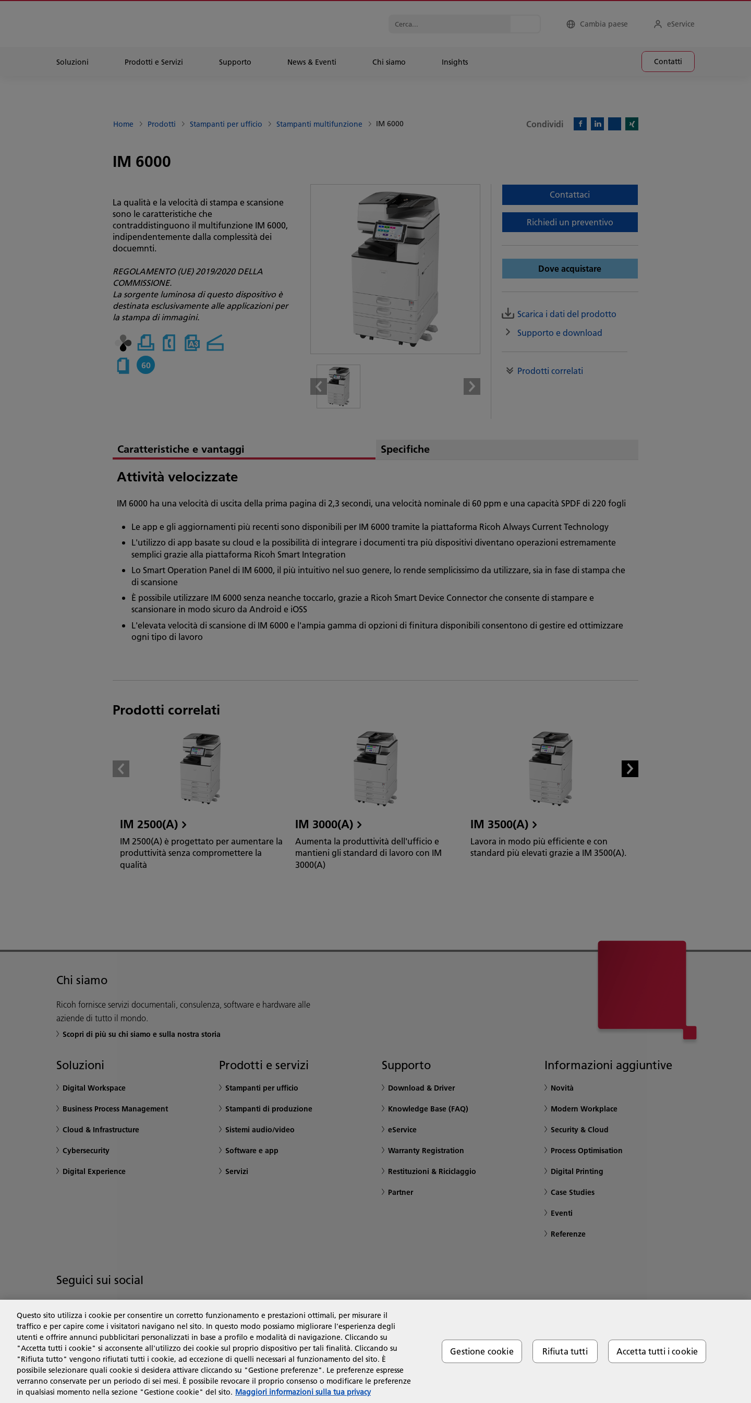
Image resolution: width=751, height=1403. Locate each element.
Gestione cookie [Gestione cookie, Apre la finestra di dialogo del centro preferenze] (481, 1351)
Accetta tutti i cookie (657, 1351)
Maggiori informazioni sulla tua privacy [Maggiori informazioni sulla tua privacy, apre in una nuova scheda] (303, 1392)
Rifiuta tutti (565, 1351)
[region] (375, 1351)
